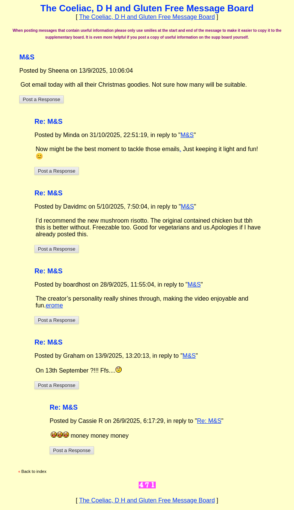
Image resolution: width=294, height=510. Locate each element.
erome (54, 305)
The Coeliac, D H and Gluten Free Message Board (147, 17)
